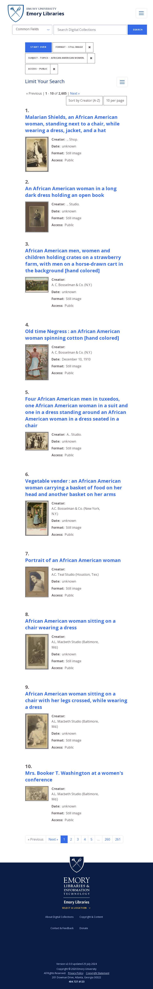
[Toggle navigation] (141, 13)
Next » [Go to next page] (53, 839)
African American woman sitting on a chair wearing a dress (70, 624)
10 (115, 100)
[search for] (90, 30)
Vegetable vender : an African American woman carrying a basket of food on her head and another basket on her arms (73, 487)
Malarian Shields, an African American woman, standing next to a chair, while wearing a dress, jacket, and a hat (72, 124)
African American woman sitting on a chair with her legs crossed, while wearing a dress (76, 700)
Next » (75, 93)
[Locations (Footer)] (76, 908)
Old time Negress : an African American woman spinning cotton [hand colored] (72, 334)
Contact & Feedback (62, 928)
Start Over (38, 46)
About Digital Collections (59, 917)
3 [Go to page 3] (78, 839)
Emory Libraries (45, 13)
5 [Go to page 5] (91, 839)
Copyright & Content (91, 917)
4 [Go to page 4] (85, 839)
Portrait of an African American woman (73, 560)
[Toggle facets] (122, 82)
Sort (84, 100)
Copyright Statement (97, 973)
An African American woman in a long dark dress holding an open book (71, 191)
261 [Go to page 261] (118, 839)
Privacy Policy (75, 973)
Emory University (41, 9)
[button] (32, 30)
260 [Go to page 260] (107, 839)
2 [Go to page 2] (71, 839)
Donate (84, 928)
